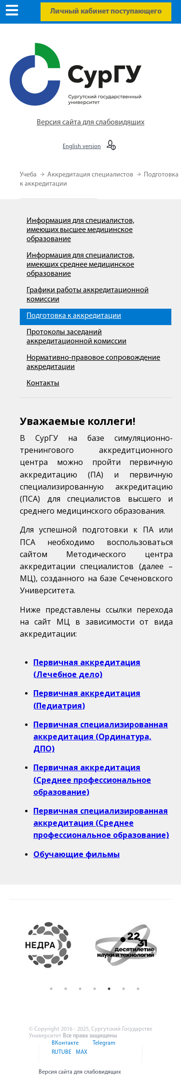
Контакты (43, 383)
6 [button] (123, 989)
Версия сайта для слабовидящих (90, 122)
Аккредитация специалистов (91, 174)
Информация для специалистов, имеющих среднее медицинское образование (80, 265)
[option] (56, 945)
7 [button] (138, 989)
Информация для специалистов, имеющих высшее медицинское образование (80, 230)
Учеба (29, 174)
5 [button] (109, 989)
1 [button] (51, 989)
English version (82, 147)
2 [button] (65, 989)
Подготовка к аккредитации (74, 316)
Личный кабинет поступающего (106, 11)
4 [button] (94, 989)
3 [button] (80, 989)
